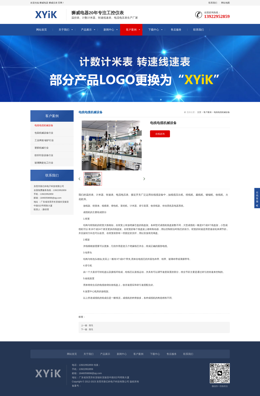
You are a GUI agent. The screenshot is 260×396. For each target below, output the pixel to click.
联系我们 (212, 2)
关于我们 (64, 29)
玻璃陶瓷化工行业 (44, 162)
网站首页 (41, 29)
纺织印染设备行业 (44, 155)
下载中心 (153, 29)
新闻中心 (109, 29)
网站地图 (225, 2)
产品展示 (86, 29)
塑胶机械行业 (42, 147)
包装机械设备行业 (44, 133)
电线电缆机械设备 (44, 125)
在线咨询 (160, 133)
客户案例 (131, 29)
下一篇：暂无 (87, 329)
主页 (199, 112)
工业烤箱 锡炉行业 (44, 140)
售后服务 (176, 29)
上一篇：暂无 (87, 325)
